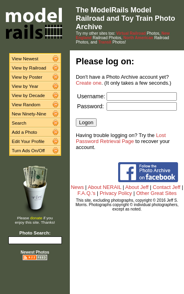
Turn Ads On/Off (28, 150)
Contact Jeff (166, 187)
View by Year (25, 86)
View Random (26, 104)
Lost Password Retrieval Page (121, 138)
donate (36, 218)
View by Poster (27, 77)
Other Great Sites (156, 193)
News (77, 187)
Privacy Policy (116, 193)
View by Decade (28, 95)
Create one (88, 83)
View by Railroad (29, 68)
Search (19, 123)
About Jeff (136, 187)
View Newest (25, 58)
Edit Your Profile (28, 141)
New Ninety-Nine (29, 113)
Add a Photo (24, 132)
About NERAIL (104, 187)
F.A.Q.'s (86, 193)
